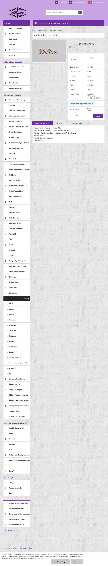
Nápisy (40, 30)
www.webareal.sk (26, 548)
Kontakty (65, 23)
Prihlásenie (63, 2)
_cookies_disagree (61, 562)
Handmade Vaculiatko (10, 530)
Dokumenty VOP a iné (53, 23)
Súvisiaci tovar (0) (61, 123)
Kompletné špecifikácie (42, 123)
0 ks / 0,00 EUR (97, 2)
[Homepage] (37, 23)
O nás (42, 23)
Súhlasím (77, 562)
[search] (80, 13)
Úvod (34, 30)
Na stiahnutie (77, 123)
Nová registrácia (79, 2)
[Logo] (17, 12)
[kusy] (72, 115)
